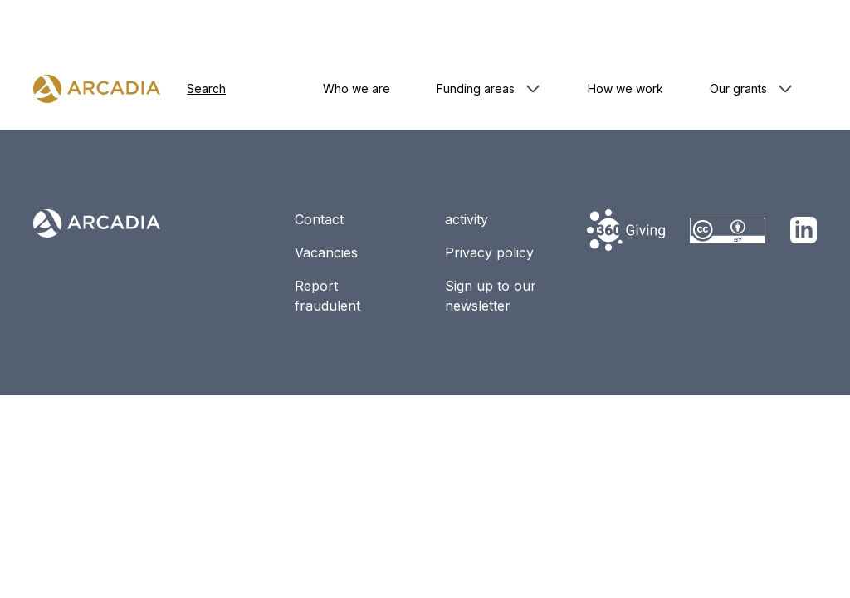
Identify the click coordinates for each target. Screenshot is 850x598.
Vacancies (326, 252)
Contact (319, 219)
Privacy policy (489, 252)
